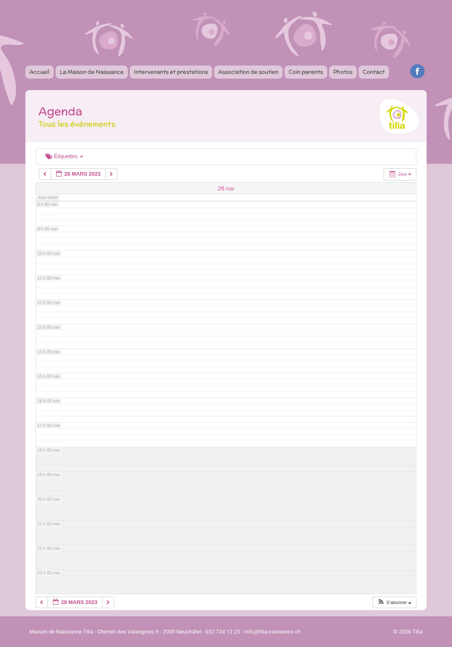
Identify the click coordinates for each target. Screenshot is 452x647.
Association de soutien (248, 72)
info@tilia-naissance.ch (272, 632)
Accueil (39, 72)
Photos (343, 72)
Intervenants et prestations (171, 72)
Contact (374, 72)
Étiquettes (64, 156)
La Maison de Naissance (92, 72)
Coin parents (306, 72)
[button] (394, 602)
